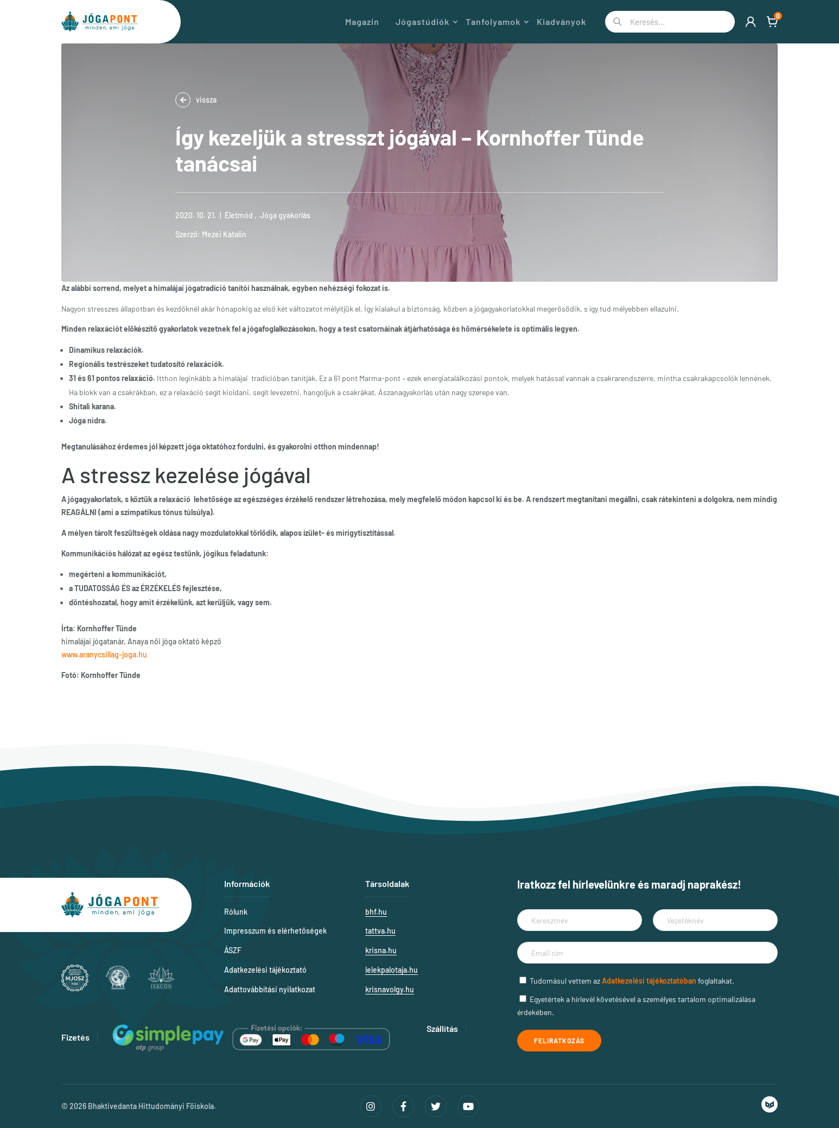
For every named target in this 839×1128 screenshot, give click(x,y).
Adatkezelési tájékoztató (265, 969)
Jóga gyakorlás (285, 215)
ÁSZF (232, 950)
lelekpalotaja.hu (391, 969)
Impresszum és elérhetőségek (275, 930)
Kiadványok (561, 22)
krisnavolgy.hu (389, 989)
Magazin (362, 22)
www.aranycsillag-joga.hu (104, 654)
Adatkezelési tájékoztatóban (649, 980)
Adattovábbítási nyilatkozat (269, 989)
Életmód (239, 215)
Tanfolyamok (493, 22)
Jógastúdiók (422, 22)
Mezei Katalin (224, 234)
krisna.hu (381, 950)
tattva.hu (380, 930)
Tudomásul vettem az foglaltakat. (632, 980)
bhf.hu (376, 911)
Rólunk (235, 911)
